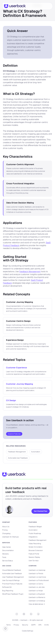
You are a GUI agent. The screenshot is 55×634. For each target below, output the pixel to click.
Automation (33, 530)
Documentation (8, 550)
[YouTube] (16, 614)
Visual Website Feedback (11, 570)
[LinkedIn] (31, 614)
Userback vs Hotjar (36, 591)
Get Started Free (40, 511)
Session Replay (34, 557)
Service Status (7, 561)
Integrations (33, 537)
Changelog (6, 533)
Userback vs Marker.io (37, 597)
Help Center (6, 547)
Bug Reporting (7, 591)
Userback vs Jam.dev (37, 587)
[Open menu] (48, 6)
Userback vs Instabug (37, 601)
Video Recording (35, 544)
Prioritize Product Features (12, 584)
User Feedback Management (13, 577)
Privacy (16, 625)
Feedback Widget (35, 527)
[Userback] (15, 6)
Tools (4, 557)
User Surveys (34, 560)
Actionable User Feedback (12, 573)
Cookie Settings (27, 631)
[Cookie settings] (5, 628)
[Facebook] (38, 614)
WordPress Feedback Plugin (12, 594)
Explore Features (14, 434)
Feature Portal (34, 554)
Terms (8, 625)
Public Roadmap (35, 533)
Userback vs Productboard (39, 580)
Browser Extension (36, 550)
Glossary (5, 554)
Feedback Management (30, 271)
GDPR (33, 625)
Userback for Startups (10, 537)
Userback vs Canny (36, 584)
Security (25, 625)
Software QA (7, 587)
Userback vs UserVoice (37, 577)
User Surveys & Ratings (11, 580)
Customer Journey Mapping (19, 384)
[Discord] (24, 614)
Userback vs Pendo (36, 573)
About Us (5, 527)
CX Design (11, 400)
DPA (39, 625)
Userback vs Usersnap (37, 570)
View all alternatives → (37, 604)
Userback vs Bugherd (37, 594)
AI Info (46, 625)
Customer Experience (16, 367)
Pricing (5, 530)
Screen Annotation (35, 547)
